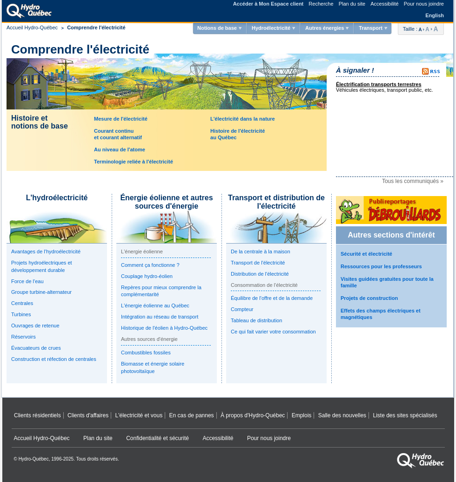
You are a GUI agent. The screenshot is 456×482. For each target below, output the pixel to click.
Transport (370, 28)
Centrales (22, 303)
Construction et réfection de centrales (53, 359)
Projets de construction (369, 298)
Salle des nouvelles (342, 415)
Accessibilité (384, 4)
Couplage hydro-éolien (147, 276)
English (434, 15)
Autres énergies (324, 28)
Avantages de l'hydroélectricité (45, 251)
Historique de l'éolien (164, 328)
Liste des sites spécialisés (405, 415)
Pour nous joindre (424, 4)
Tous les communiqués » (412, 181)
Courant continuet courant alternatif (118, 134)
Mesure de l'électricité (121, 119)
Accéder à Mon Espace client (268, 4)
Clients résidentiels (37, 415)
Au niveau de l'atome (119, 149)
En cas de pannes (191, 415)
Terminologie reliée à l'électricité (133, 161)
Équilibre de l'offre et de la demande (272, 298)
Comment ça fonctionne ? (150, 265)
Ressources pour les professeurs (381, 266)
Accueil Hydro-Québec (32, 27)
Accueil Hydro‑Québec (42, 438)
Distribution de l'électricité (260, 274)
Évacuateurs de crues (36, 348)
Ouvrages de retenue (35, 325)
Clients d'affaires (87, 415)
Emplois (302, 415)
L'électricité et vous (139, 415)
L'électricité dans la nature (242, 119)
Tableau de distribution (256, 320)
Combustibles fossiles (146, 352)
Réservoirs (23, 336)
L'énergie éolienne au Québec (155, 305)
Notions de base (217, 28)
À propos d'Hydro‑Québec (253, 415)
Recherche (320, 4)
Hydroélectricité (271, 28)
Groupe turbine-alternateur (41, 292)
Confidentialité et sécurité (157, 438)
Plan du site (352, 4)
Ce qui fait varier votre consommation (273, 331)
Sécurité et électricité (366, 254)
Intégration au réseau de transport (159, 316)
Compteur (242, 309)
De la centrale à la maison (260, 251)
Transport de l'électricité (258, 262)
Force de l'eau (27, 281)
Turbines (21, 314)
